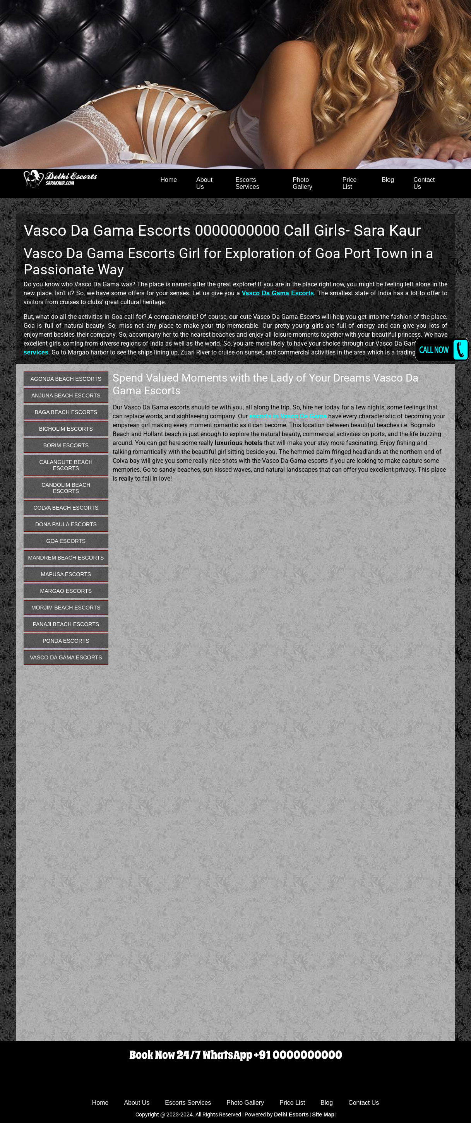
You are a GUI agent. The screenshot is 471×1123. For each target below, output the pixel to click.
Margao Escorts (66, 591)
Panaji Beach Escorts (66, 624)
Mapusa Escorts (66, 574)
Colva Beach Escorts (65, 508)
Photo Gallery (302, 183)
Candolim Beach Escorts (65, 488)
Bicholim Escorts (66, 429)
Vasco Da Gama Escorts (66, 657)
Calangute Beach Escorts (66, 465)
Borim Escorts (66, 445)
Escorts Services (247, 183)
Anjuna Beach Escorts (66, 395)
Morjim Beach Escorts (66, 607)
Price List (349, 183)
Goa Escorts (66, 541)
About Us (204, 183)
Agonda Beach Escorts (66, 379)
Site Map (323, 1114)
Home (168, 179)
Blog (388, 179)
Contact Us (424, 183)
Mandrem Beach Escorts (66, 558)
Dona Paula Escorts (66, 524)
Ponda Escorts (66, 641)
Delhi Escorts (291, 1114)
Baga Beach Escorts (66, 412)
